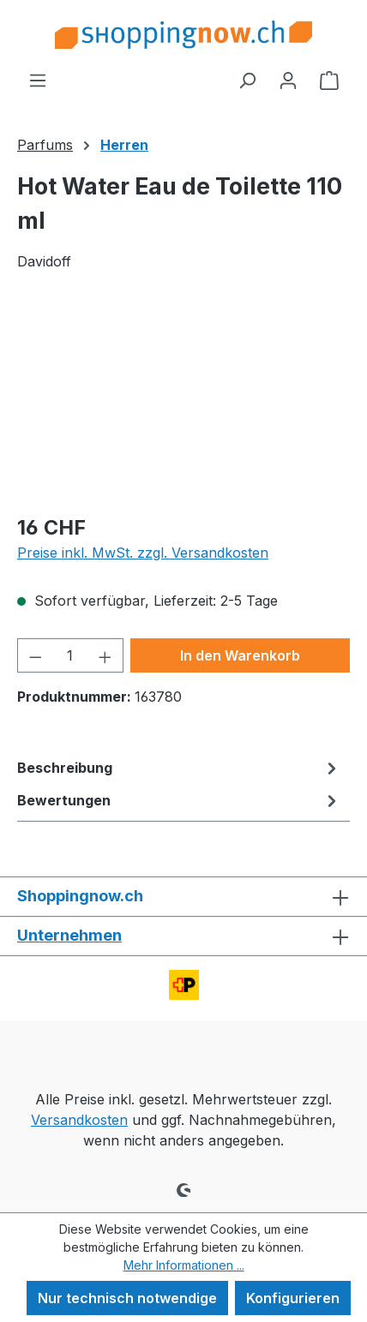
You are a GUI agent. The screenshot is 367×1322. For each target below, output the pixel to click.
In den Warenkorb (240, 655)
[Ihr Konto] (288, 80)
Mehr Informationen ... (183, 1265)
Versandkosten (79, 1119)
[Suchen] (247, 80)
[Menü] (37, 80)
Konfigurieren (293, 1298)
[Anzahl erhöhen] (105, 655)
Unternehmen (69, 935)
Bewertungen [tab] (179, 800)
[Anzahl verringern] (35, 655)
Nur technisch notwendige (127, 1298)
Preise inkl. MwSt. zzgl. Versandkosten (142, 552)
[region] (183, 402)
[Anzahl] (70, 655)
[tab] (179, 767)
